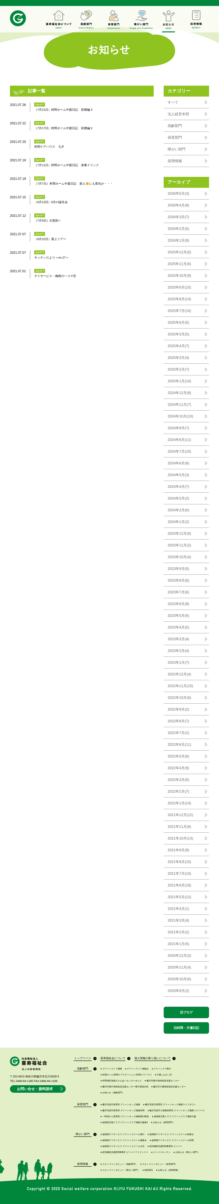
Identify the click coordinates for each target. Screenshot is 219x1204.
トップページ (83, 1058)
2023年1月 (178, 662)
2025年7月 (179, 311)
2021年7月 (179, 874)
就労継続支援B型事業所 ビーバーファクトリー (124, 1152)
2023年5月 (178, 616)
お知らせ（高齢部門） (112, 1093)
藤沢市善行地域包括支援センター (162, 1081)
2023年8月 (178, 580)
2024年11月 (179, 405)
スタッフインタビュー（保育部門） (158, 1164)
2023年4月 (178, 627)
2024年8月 (179, 440)
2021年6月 (179, 885)
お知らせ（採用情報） (168, 1170)
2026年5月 (178, 194)
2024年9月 (178, 428)
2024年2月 (178, 510)
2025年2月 (178, 369)
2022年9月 (178, 709)
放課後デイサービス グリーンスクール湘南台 (123, 1140)
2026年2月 (178, 229)
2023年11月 (179, 545)
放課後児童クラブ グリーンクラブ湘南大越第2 (124, 1122)
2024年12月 (179, 393)
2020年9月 (178, 991)
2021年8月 (179, 862)
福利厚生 (148, 1170)
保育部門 (175, 137)
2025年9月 (179, 287)
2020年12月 (179, 956)
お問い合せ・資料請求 (40, 1089)
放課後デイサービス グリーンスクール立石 (122, 1146)
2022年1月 (179, 803)
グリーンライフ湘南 (111, 1069)
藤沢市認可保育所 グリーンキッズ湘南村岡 (122, 1110)
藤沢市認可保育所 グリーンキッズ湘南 (120, 1104)
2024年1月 (178, 522)
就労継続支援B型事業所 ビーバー (165, 1146)
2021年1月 (178, 944)
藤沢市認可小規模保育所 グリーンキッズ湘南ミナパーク (176, 1110)
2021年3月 (178, 920)
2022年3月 (178, 780)
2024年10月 (180, 416)
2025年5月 (178, 334)
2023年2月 (178, 651)
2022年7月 (178, 733)
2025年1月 (179, 381)
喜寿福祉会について (112, 1058)
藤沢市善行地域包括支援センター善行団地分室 (124, 1087)
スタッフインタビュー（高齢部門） (118, 1164)
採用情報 (175, 161)
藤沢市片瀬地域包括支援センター (168, 1087)
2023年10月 (179, 557)
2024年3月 (178, 498)
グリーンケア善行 (161, 1069)
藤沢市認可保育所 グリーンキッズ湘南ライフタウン (169, 1104)
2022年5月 (178, 756)
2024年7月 (179, 451)
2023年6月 (178, 604)
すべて (173, 102)
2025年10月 (179, 276)
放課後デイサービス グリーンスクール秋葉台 (171, 1134)
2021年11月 (179, 827)
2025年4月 (178, 346)
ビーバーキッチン (161, 1152)
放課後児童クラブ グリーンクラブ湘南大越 (174, 1116)
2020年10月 (179, 979)
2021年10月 (180, 838)
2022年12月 (179, 674)
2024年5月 (178, 475)
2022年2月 (178, 791)
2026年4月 (178, 205)
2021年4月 (178, 909)
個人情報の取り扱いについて (152, 1058)
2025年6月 (178, 322)
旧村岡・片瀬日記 (186, 1028)
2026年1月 (178, 240)
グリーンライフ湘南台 (137, 1069)
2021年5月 (179, 897)
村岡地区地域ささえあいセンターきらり (121, 1081)
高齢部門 (175, 126)
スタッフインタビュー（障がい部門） (120, 1170)
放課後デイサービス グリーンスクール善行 (122, 1134)
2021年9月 (178, 850)
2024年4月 (178, 487)
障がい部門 (177, 149)
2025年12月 (179, 252)
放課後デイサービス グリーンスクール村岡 (172, 1140)
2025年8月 (179, 299)
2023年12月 (179, 534)
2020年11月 (179, 967)
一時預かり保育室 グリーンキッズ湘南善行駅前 (124, 1116)
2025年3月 (178, 358)
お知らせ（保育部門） (163, 1122)
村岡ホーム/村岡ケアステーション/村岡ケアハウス (126, 1075)
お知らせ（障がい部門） (186, 1152)
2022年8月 (178, 721)
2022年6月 (179, 745)
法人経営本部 (178, 114)
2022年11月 (180, 686)
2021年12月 (180, 815)
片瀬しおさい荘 (163, 1075)
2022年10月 (179, 698)
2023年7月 (178, 592)
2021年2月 (178, 932)
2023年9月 (178, 569)
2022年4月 (178, 768)
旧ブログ (186, 1012)
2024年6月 (178, 463)
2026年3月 (178, 217)
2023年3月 (178, 639)
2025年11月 (179, 264)
